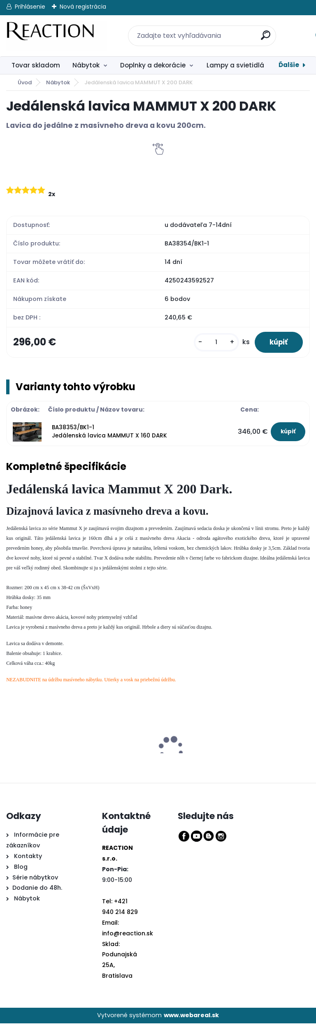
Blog (20, 868)
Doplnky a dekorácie (153, 65)
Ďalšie (289, 64)
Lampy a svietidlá (235, 65)
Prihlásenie (30, 6)
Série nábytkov (35, 879)
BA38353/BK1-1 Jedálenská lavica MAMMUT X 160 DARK (109, 433)
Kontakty (28, 858)
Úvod (25, 82)
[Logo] (56, 35)
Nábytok (86, 65)
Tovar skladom (36, 65)
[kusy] (212, 343)
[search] (261, 31)
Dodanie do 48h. (37, 890)
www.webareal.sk (191, 1017)
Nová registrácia (83, 6)
